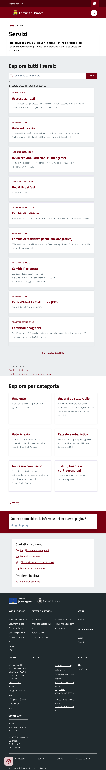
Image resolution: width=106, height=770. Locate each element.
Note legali (60, 669)
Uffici (11, 650)
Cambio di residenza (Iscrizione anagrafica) (30, 374)
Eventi (81, 642)
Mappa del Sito (83, 758)
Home (11, 25)
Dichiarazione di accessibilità (64, 676)
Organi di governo (17, 632)
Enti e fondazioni (16, 628)
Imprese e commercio (22, 151)
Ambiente (36, 619)
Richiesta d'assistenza (64, 708)
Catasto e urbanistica (41, 637)
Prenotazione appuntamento (64, 701)
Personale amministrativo (18, 639)
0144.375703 (15, 682)
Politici (11, 645)
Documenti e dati (16, 623)
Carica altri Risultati (53, 353)
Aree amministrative (18, 619)
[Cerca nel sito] (93, 13)
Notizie (81, 619)
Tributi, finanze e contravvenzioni (64, 626)
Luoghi (81, 637)
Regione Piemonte (16, 3)
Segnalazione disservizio (64, 694)
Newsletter (83, 669)
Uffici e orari (14, 703)
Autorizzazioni (19, 92)
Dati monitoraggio (17, 758)
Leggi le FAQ (60, 689)
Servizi (41, 758)
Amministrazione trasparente (64, 684)
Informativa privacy (63, 665)
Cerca (91, 75)
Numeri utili (14, 708)
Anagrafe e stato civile (23, 122)
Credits (60, 758)
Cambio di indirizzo (18, 370)
